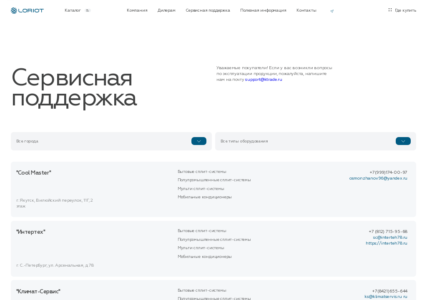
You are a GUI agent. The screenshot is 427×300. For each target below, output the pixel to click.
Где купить (405, 10)
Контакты (306, 10)
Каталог (78, 10)
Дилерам (167, 10)
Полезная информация (263, 10)
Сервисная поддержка (208, 10)
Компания (137, 10)
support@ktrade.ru (263, 79)
